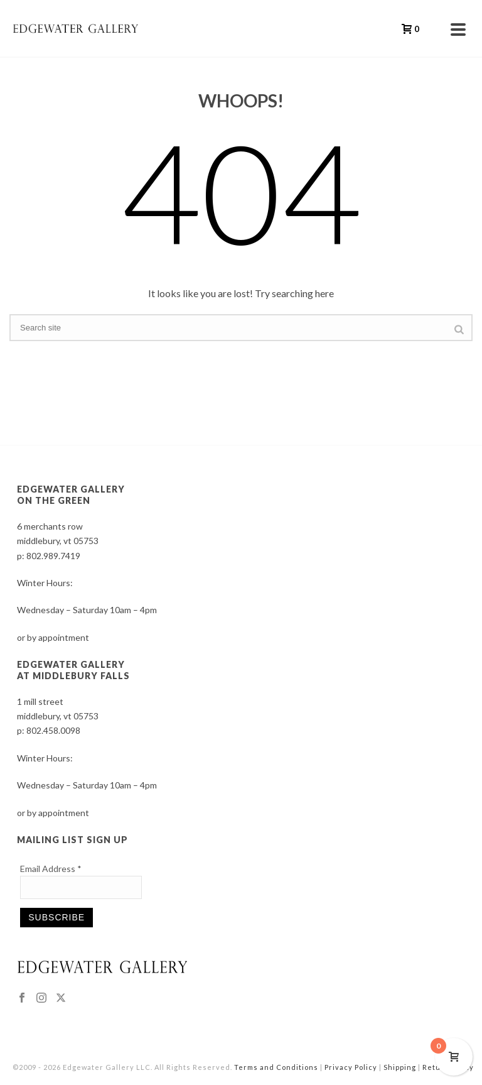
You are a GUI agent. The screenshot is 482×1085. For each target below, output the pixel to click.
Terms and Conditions (276, 1067)
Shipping (399, 1067)
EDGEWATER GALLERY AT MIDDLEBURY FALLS (73, 670)
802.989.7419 (53, 555)
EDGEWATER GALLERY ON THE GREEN (71, 495)
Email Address (51, 868)
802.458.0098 (53, 730)
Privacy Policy (350, 1067)
